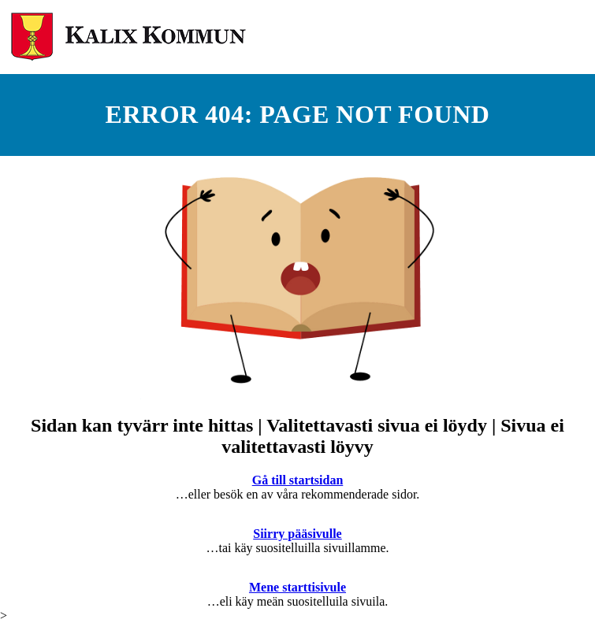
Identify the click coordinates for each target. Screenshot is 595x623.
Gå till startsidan (298, 480)
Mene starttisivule (297, 587)
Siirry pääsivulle (297, 533)
